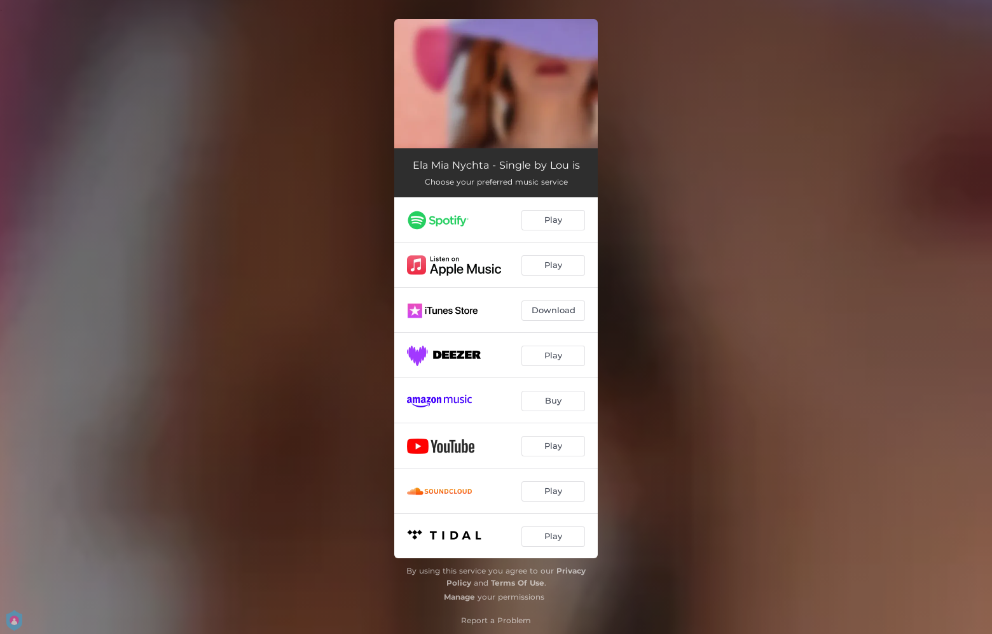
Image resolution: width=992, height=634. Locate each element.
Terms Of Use (517, 583)
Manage (459, 597)
